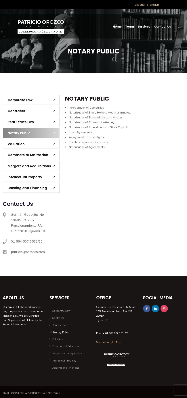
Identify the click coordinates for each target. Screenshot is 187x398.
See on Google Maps (108, 342)
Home (117, 26)
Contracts (16, 111)
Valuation (16, 144)
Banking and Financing (27, 188)
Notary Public (19, 133)
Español (140, 4)
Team (129, 26)
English (154, 4)
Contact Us (162, 26)
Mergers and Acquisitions (29, 166)
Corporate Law (20, 100)
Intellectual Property (25, 177)
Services (144, 26)
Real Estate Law (21, 122)
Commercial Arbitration (28, 155)
